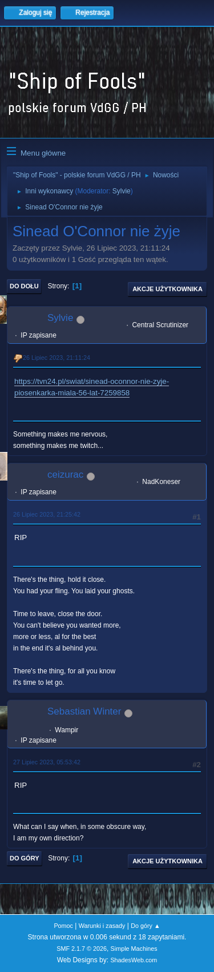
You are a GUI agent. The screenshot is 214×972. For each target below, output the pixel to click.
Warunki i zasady (102, 925)
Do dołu (24, 286)
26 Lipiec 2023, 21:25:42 (46, 514)
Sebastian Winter (84, 711)
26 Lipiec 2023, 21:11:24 (56, 357)
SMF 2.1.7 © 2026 (81, 948)
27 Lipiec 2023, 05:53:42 (46, 762)
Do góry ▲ (145, 925)
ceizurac (65, 474)
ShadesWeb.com (133, 960)
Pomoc (63, 925)
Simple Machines (134, 948)
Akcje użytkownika (167, 288)
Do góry (24, 858)
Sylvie (121, 191)
